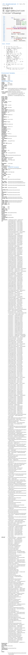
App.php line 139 (11, 62)
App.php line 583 (13, 46)
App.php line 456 (17, 54)
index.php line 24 (17, 69)
